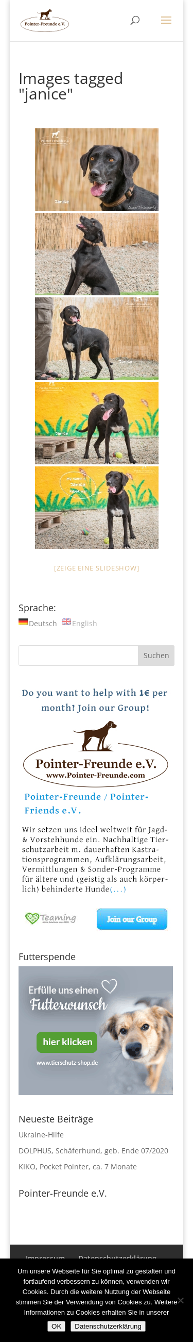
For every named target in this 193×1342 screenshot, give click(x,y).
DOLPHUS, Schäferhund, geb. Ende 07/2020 (93, 1150)
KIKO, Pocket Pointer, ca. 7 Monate (78, 1166)
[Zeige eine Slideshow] (96, 568)
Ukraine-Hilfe (41, 1134)
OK (56, 1326)
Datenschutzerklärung (108, 1326)
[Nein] (180, 1300)
